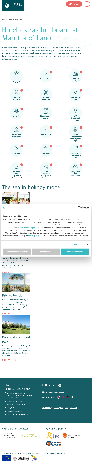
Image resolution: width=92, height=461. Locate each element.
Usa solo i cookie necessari (17, 252)
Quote (74, 4)
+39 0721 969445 (19, 401)
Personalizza (46, 252)
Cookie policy (58, 408)
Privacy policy (47, 408)
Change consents (71, 408)
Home (4, 19)
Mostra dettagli (79, 244)
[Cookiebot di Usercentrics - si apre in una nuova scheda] (79, 207)
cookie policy (34, 236)
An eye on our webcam (53, 392)
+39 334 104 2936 (17, 404)
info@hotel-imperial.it (29, 228)
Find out (9, 272)
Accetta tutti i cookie (75, 252)
